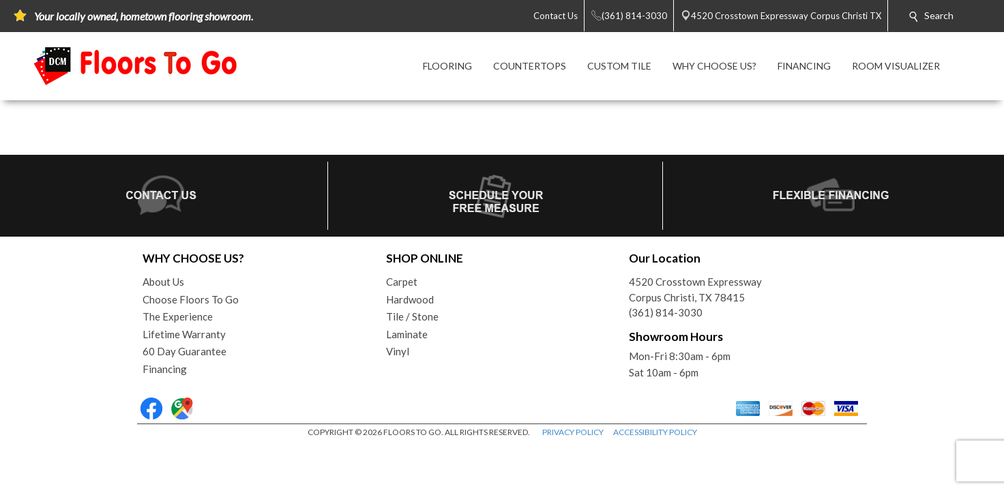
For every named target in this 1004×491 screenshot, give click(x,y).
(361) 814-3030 (666, 312)
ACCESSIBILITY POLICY (655, 432)
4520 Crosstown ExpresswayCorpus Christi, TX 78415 (695, 289)
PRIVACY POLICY (573, 432)
